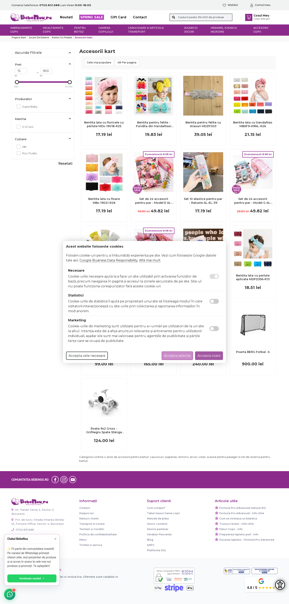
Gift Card (118, 17)
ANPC (150, 545)
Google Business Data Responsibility (108, 260)
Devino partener (157, 529)
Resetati (65, 163)
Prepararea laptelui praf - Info (238, 534)
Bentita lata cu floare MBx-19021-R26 (104, 200)
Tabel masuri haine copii (163, 513)
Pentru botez (80, 29)
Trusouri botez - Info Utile (236, 523)
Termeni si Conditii (91, 529)
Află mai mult (150, 260)
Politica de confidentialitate (98, 534)
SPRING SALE (91, 17)
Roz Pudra (28, 153)
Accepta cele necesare (86, 356)
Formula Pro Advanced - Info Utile (241, 513)
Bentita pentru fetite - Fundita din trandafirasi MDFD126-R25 (153, 124)
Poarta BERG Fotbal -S (253, 352)
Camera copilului (105, 29)
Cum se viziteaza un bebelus (238, 518)
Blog (150, 539)
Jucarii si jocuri (190, 29)
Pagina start (19, 37)
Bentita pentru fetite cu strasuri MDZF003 (203, 124)
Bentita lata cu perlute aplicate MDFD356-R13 (253, 277)
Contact (140, 17)
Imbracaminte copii (21, 29)
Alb (23, 147)
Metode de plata (158, 518)
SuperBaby (29, 106)
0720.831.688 (22, 529)
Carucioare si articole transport (146, 29)
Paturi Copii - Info (231, 529)
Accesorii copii (260, 29)
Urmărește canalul (32, 578)
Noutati (66, 17)
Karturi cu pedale (62, 37)
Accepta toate (209, 356)
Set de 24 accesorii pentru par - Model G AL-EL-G (252, 200)
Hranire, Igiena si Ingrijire (224, 29)
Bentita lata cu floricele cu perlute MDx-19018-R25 (104, 124)
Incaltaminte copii (53, 29)
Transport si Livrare (92, 523)
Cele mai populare (99, 62)
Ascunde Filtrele (43, 53)
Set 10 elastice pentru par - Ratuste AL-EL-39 (203, 200)
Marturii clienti (89, 518)
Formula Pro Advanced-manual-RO (242, 507)
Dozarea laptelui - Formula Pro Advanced (246, 539)
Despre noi (86, 513)
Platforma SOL (156, 550)
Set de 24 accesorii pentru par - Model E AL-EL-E (153, 200)
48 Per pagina (126, 62)
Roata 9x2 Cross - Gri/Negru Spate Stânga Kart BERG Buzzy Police (104, 430)
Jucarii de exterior (39, 37)
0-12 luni (26, 127)
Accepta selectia (177, 356)
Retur (83, 539)
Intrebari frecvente (159, 534)
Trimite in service (90, 545)
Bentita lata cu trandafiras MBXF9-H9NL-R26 (252, 124)
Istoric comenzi (157, 523)
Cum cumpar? (156, 507)
